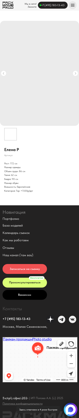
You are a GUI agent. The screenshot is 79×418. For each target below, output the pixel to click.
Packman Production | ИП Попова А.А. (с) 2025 (33, 398)
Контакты (12, 309)
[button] (25, 269)
